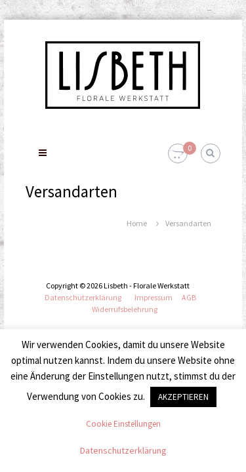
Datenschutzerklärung (83, 297)
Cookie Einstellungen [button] (123, 423)
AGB (189, 297)
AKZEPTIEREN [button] (183, 397)
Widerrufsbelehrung (124, 309)
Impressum (153, 297)
